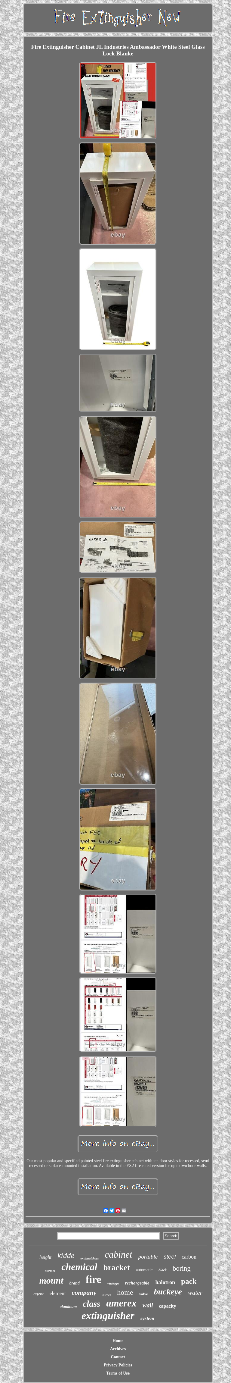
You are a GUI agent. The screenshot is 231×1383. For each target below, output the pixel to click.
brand (74, 1283)
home (125, 1292)
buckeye (168, 1291)
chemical (79, 1266)
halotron (165, 1282)
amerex (121, 1303)
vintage (113, 1283)
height (45, 1257)
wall (148, 1305)
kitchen (106, 1295)
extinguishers (89, 1258)
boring (182, 1268)
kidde (65, 1255)
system (147, 1318)
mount (51, 1280)
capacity (167, 1306)
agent (38, 1293)
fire (93, 1279)
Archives (118, 1349)
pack (188, 1281)
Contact (118, 1357)
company (84, 1292)
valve (143, 1294)
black (163, 1270)
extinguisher (108, 1315)
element (58, 1293)
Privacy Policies (118, 1365)
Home (117, 1340)
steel (170, 1256)
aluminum (68, 1307)
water (195, 1292)
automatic (144, 1270)
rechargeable (137, 1283)
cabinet (118, 1254)
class (91, 1304)
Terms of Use (118, 1373)
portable (148, 1256)
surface (50, 1270)
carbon (189, 1257)
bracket (116, 1267)
